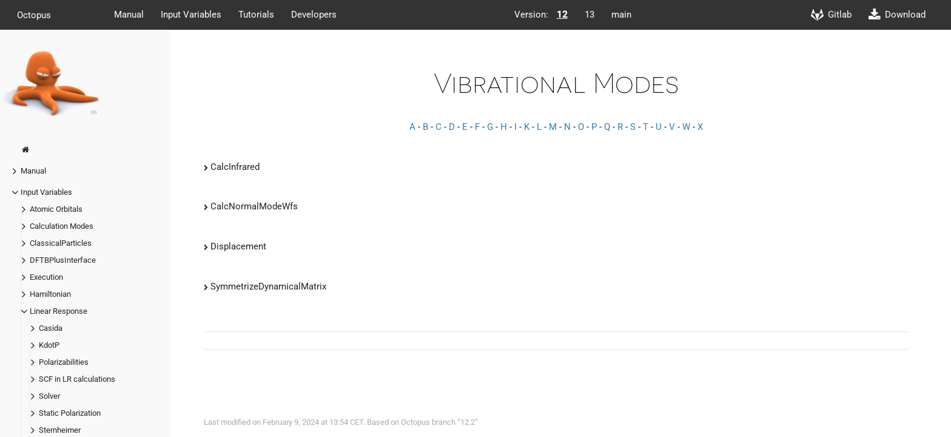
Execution (46, 277)
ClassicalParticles (61, 243)
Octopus (34, 14)
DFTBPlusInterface (63, 260)
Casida (50, 328)
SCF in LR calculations (77, 379)
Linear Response (58, 311)
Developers (314, 14)
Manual (129, 14)
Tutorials (256, 14)
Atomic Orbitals (56, 209)
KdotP (49, 345)
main (621, 14)
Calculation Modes (61, 226)
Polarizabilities (64, 362)
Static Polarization (70, 413)
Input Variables (191, 14)
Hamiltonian (50, 294)
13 (589, 14)
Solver (49, 396)
